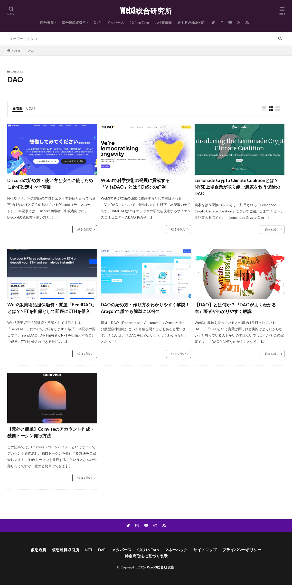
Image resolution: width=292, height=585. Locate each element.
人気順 (30, 108)
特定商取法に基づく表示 (146, 556)
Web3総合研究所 (146, 11)
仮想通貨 (38, 549)
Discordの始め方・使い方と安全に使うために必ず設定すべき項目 (50, 184)
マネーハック (176, 549)
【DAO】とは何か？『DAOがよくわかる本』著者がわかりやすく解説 (235, 308)
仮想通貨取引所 (65, 549)
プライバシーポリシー (241, 549)
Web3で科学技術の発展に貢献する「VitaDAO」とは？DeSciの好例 (135, 184)
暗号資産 (47, 22)
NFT (89, 549)
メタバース (115, 22)
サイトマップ (205, 549)
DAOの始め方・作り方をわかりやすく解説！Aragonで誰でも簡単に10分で (145, 308)
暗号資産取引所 (74, 22)
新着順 (17, 108)
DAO (31, 50)
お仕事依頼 (163, 22)
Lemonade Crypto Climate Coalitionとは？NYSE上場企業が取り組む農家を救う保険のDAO (237, 187)
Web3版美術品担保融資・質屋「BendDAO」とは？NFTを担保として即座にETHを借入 (51, 308)
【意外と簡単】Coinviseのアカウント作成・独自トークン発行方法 (50, 432)
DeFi (97, 22)
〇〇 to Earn (139, 22)
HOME (15, 50)
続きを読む (84, 229)
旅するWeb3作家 (190, 22)
